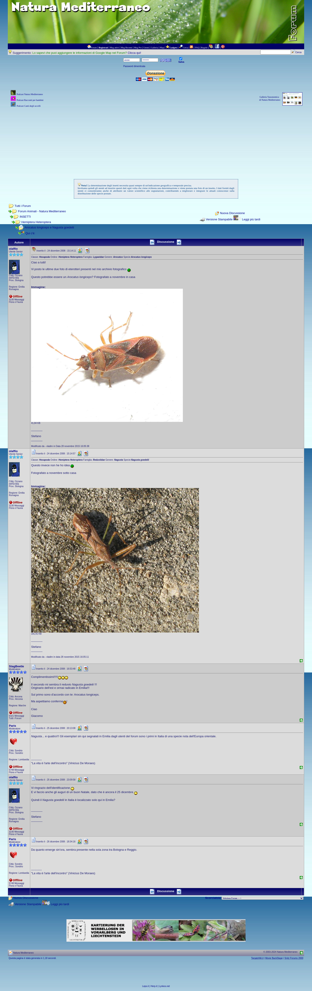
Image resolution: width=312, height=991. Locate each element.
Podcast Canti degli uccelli (29, 106)
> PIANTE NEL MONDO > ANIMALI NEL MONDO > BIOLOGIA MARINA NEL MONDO (262, 898)
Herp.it (154, 986)
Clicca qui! (134, 52)
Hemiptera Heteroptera (36, 222)
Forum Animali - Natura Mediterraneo (42, 211)
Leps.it (145, 986)
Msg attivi (114, 47)
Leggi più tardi (251, 219)
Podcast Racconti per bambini (30, 100)
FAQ (197, 47)
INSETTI (25, 216)
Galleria (154, 47)
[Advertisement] (156, 139)
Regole (204, 47)
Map (162, 47)
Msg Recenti (126, 47)
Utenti (146, 47)
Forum (94, 47)
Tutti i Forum (23, 206)
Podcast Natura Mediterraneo (30, 94)
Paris (12, 725)
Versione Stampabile (219, 219)
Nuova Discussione (232, 213)
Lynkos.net (164, 986)
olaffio (13, 248)
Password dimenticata (134, 66)
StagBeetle (16, 666)
